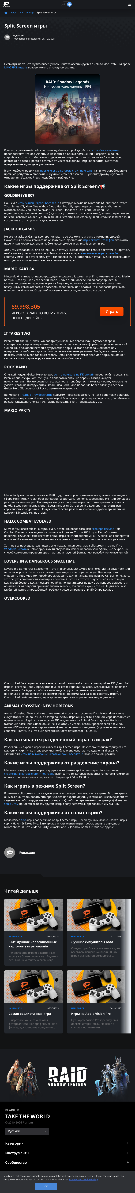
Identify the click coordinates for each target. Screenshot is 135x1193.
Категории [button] (14, 1143)
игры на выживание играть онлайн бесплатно (52, 754)
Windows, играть (15, 549)
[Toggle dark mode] (66, 4)
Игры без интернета (105, 150)
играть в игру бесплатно (36, 395)
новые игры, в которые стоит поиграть (66, 170)
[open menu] (129, 4)
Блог (13, 12)
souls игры (11, 804)
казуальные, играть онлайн (99, 253)
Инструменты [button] (17, 1153)
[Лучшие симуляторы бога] (96, 932)
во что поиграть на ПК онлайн (74, 374)
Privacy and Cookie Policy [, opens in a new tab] (83, 1179)
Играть (112, 311)
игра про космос (102, 529)
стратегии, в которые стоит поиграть (29, 774)
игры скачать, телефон (98, 240)
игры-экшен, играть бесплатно (38, 203)
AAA (23, 820)
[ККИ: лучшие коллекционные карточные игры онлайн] (33, 932)
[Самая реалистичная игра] (33, 1001)
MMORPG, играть (15, 67)
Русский (14, 1131)
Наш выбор (26, 12)
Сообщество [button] (16, 1162)
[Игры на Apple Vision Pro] (96, 1001)
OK (46, 1186)
